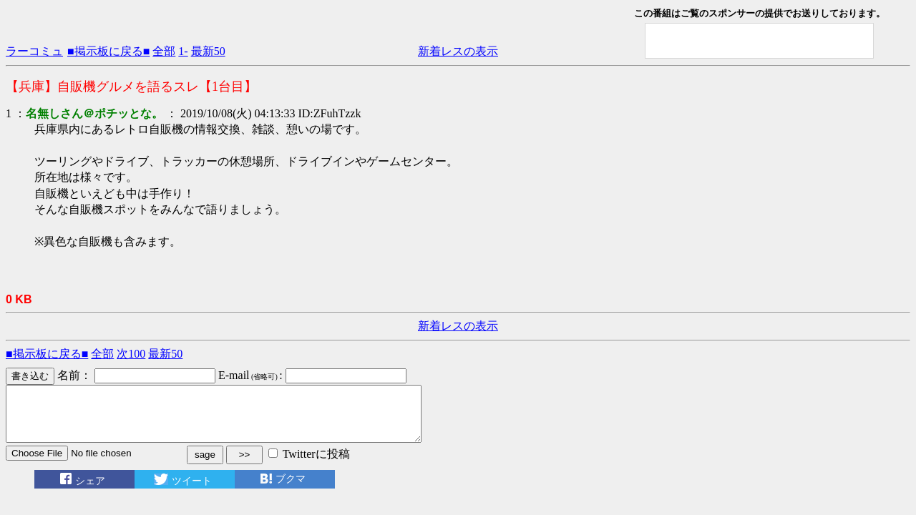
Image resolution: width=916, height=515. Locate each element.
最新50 (208, 51)
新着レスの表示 (458, 51)
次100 (131, 354)
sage (205, 465)
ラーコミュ (34, 51)
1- (182, 51)
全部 (163, 51)
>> (244, 465)
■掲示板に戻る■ (108, 51)
